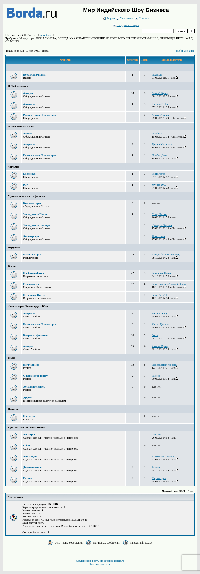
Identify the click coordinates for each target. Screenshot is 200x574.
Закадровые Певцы (35, 214)
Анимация (30, 456)
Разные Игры (32, 254)
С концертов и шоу (35, 375)
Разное (27, 478)
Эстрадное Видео (34, 386)
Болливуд (29, 173)
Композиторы (32, 203)
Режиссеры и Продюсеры (39, 114)
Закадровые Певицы (36, 225)
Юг (25, 184)
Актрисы (29, 103)
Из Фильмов (31, 364)
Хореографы (31, 236)
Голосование (31, 283)
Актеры (28, 93)
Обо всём (29, 415)
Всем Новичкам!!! (35, 74)
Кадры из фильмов (35, 335)
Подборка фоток (33, 272)
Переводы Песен (34, 294)
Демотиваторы (32, 467)
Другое (27, 397)
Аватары (29, 434)
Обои (26, 445)
